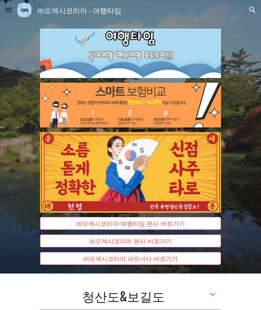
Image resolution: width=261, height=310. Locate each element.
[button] (8, 10)
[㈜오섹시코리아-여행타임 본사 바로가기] (130, 223)
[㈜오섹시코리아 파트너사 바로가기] (130, 258)
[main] (130, 296)
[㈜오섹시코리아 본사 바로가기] (130, 241)
